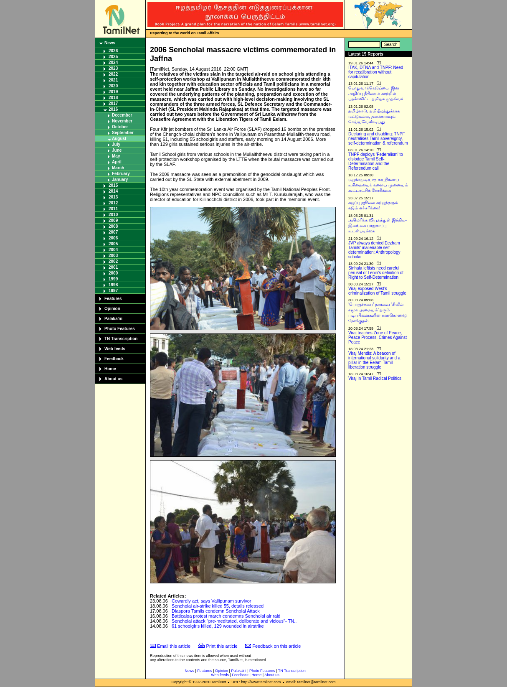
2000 (113, 273)
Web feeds (114, 348)
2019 (113, 91)
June (117, 150)
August (119, 138)
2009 (113, 220)
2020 (113, 86)
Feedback (114, 358)
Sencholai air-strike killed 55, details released (218, 605)
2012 (113, 203)
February (121, 173)
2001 (113, 267)
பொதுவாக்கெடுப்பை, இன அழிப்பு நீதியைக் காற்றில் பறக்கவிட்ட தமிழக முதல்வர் (375, 93)
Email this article (173, 646)
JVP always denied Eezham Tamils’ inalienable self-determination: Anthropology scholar (374, 250)
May (116, 156)
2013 (113, 197)
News (109, 43)
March (118, 167)
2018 (113, 97)
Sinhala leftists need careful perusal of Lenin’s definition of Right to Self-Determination (375, 273)
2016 (113, 109)
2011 (113, 208)
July (116, 144)
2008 (113, 226)
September (123, 132)
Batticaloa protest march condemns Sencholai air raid (226, 615)
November (122, 121)
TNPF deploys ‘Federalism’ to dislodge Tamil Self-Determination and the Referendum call (375, 161)
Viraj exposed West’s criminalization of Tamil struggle (377, 290)
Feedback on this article (276, 646)
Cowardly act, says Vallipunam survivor (211, 600)
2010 (113, 214)
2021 (113, 80)
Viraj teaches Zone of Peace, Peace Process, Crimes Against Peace (377, 337)
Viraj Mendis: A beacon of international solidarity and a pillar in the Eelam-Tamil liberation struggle (374, 360)
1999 (113, 279)
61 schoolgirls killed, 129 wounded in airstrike (218, 625)
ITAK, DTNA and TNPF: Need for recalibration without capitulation (375, 72)
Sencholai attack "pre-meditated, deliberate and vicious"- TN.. (234, 620)
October (120, 127)
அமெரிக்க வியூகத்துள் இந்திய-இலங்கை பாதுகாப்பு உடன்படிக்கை (377, 225)
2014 (113, 191)
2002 (113, 261)
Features (113, 298)
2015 (113, 185)
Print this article (222, 646)
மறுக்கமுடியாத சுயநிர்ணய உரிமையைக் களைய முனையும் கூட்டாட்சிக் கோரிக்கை (378, 185)
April (117, 162)
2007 (113, 232)
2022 (113, 74)
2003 (113, 255)
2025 (113, 56)
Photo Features (119, 328)
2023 (113, 68)
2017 (113, 103)
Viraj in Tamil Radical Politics (374, 378)
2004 (113, 249)
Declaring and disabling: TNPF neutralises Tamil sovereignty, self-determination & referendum (378, 138)
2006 (113, 238)
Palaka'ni (113, 318)
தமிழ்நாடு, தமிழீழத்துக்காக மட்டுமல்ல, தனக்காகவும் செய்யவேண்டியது (374, 116)
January (120, 179)
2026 (113, 50)
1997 (113, 290)
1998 (113, 284)
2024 (113, 62)
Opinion (112, 308)
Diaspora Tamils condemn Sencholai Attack (216, 610)
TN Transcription (120, 338)
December (122, 115)
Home (110, 368)
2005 (113, 244)
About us (113, 379)
